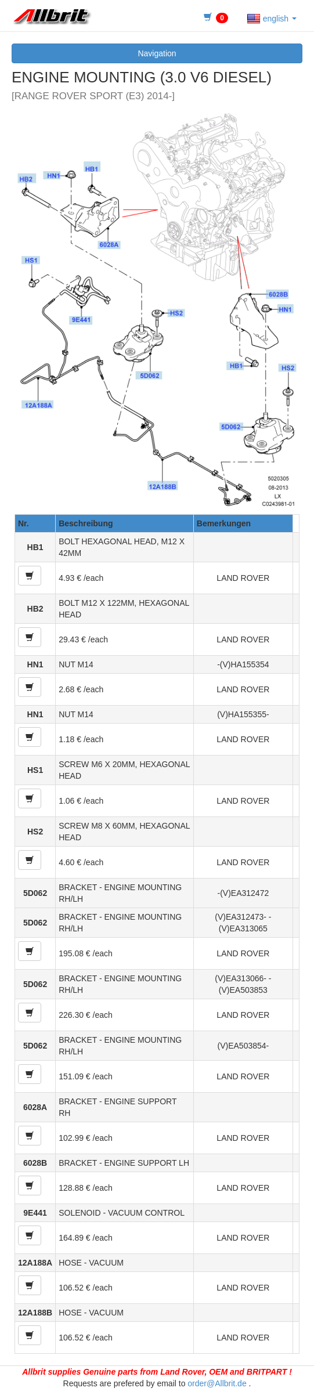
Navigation (157, 53)
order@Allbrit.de (216, 1383)
